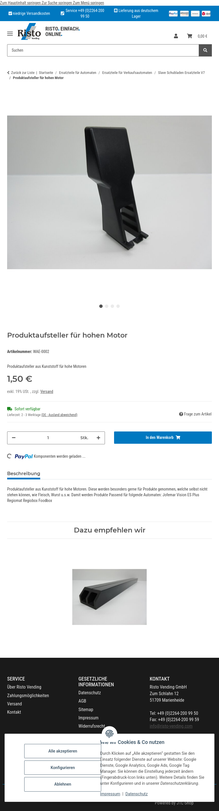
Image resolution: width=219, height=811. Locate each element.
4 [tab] (118, 306)
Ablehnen (62, 784)
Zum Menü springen (88, 3)
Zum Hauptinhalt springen (21, 3)
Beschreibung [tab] (23, 473)
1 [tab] (101, 306)
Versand (46, 391)
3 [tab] (112, 306)
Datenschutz (136, 794)
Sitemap (85, 709)
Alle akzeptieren (62, 751)
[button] (175, 36)
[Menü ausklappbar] (10, 31)
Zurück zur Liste (23, 72)
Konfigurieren (62, 767)
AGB (82, 701)
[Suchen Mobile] (103, 50)
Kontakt (14, 712)
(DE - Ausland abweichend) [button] (59, 415)
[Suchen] (205, 50)
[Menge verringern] (13, 438)
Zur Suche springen (57, 3)
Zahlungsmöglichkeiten (28, 695)
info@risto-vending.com (171, 726)
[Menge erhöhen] (98, 438)
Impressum (110, 794)
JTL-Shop (185, 803)
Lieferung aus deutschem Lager (136, 13)
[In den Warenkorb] (163, 437)
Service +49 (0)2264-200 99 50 (85, 13)
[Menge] (48, 438)
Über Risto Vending (24, 687)
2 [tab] (106, 306)
